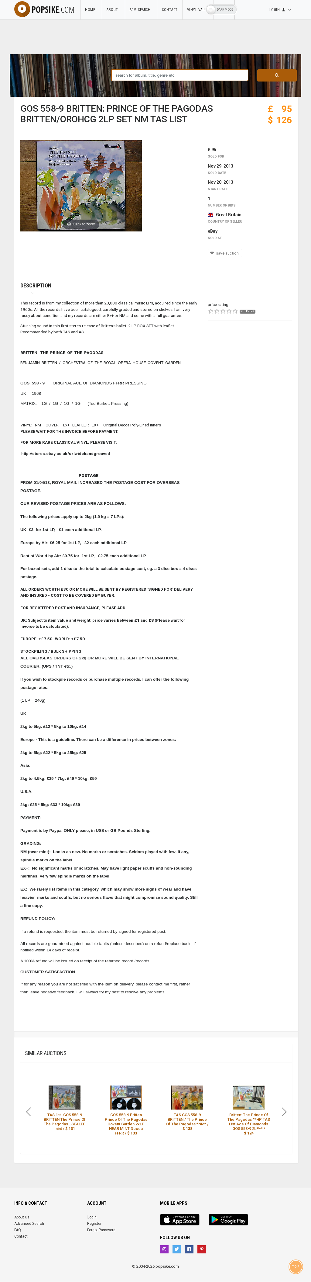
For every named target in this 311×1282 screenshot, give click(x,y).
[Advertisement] (250, 370)
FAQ (17, 1230)
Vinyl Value (198, 10)
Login (92, 1217)
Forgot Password (101, 1230)
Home (91, 10)
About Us (21, 1217)
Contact (170, 10)
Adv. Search (141, 10)
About (113, 10)
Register (94, 1223)
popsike (44, 9)
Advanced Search (29, 1223)
